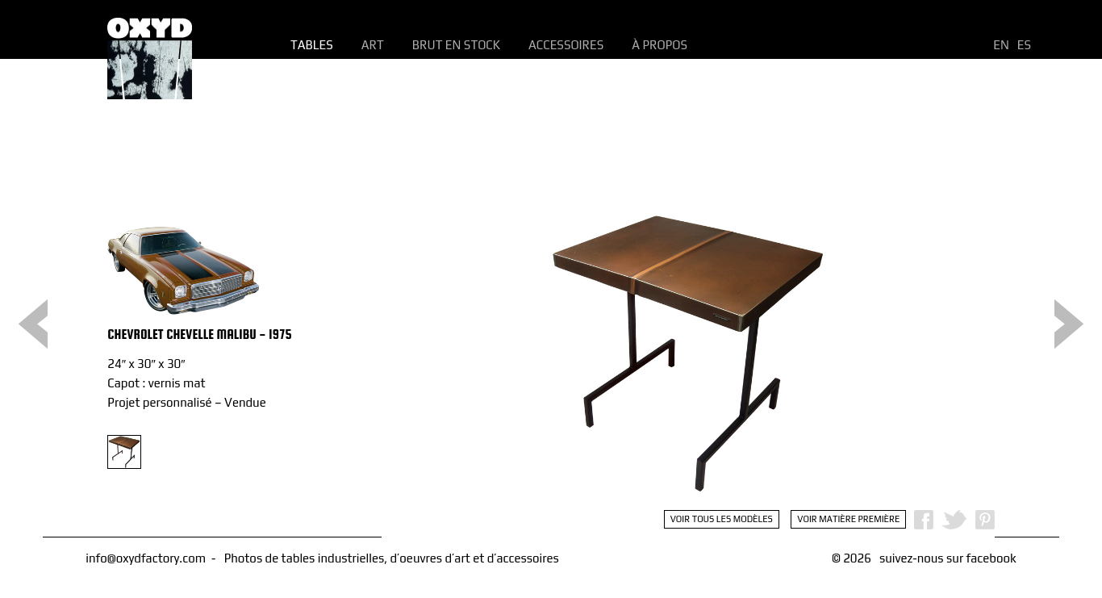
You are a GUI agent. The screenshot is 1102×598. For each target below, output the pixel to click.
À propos (659, 45)
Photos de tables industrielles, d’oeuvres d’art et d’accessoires (391, 558)
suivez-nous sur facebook (947, 558)
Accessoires (565, 45)
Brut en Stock (456, 45)
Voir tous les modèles (721, 519)
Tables (311, 45)
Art (372, 45)
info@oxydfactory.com (146, 558)
